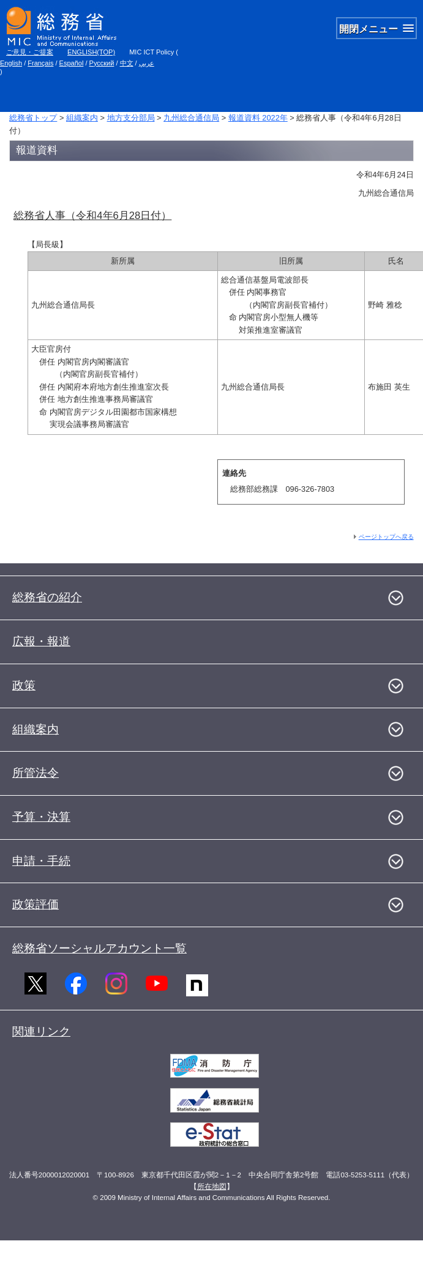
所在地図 (211, 1186)
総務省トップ (33, 117)
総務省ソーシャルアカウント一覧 (99, 948)
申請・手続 (41, 860)
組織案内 (82, 117)
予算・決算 (41, 816)
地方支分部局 (131, 117)
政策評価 (35, 904)
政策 (24, 685)
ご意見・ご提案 (29, 52)
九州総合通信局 (191, 117)
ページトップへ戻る (386, 536)
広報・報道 (41, 641)
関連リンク (41, 1031)
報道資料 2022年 (258, 117)
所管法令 (35, 772)
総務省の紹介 (47, 597)
